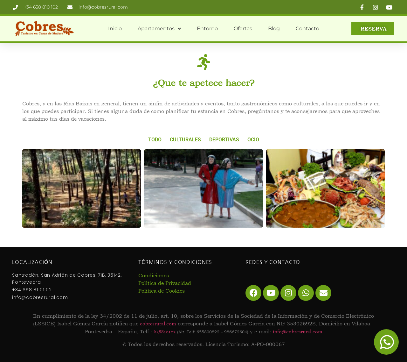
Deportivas (224, 140)
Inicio (115, 28)
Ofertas (243, 28)
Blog (274, 28)
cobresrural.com (158, 324)
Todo (155, 140)
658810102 (165, 332)
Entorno (207, 28)
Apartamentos (159, 28)
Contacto (307, 28)
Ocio (253, 140)
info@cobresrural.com (297, 332)
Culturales (185, 140)
